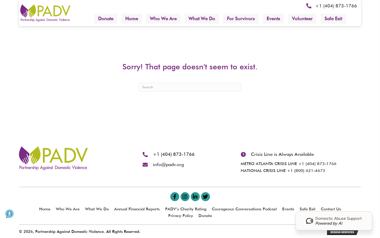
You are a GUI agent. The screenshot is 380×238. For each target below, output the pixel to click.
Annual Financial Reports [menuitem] (137, 209)
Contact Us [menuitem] (331, 209)
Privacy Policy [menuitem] (180, 215)
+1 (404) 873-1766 (336, 5)
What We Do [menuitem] (97, 209)
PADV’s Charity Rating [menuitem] (185, 209)
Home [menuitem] (44, 209)
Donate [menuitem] (205, 215)
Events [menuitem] (288, 209)
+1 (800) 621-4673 (306, 170)
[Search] (190, 87)
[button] (174, 196)
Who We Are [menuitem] (68, 209)
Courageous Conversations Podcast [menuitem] (244, 209)
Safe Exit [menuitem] (307, 209)
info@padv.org (168, 164)
